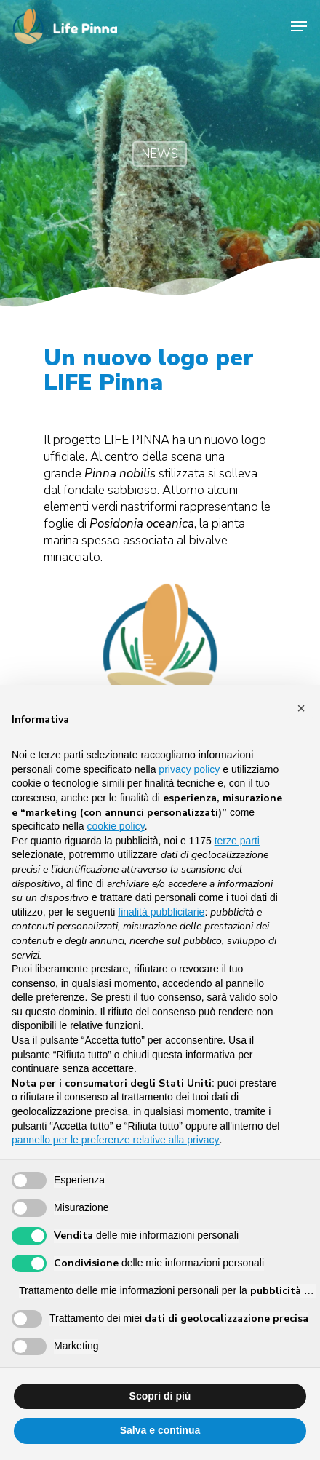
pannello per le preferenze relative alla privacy (116, 1140)
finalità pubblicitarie (161, 912)
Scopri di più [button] (160, 1396)
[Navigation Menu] (299, 26)
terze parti (237, 840)
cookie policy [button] (116, 826)
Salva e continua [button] (160, 1430)
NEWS (159, 154)
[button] (301, 708)
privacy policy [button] (189, 769)
